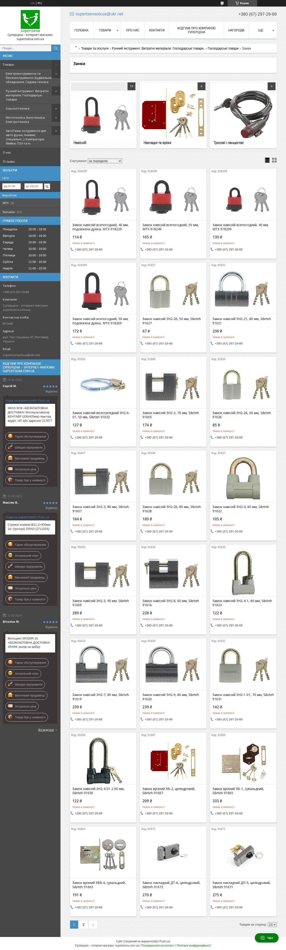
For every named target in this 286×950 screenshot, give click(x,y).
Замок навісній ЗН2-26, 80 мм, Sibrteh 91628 (171, 509)
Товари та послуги (94, 48)
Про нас (132, 30)
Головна (81, 30)
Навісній (80, 142)
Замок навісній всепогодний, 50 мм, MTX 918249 (170, 227)
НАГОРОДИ (236, 30)
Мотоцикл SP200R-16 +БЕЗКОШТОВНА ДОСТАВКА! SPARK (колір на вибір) (29, 643)
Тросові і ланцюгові (228, 142)
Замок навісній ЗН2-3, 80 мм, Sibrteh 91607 (100, 509)
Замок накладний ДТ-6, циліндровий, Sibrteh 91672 (171, 885)
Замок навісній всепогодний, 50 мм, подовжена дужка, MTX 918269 (100, 321)
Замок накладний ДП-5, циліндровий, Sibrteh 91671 (241, 885)
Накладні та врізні (157, 142)
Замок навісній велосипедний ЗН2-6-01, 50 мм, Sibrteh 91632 (101, 415)
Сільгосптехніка (17, 108)
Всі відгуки (46, 730)
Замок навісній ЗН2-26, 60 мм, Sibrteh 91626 (241, 415)
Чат (266, 938)
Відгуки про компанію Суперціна (196, 30)
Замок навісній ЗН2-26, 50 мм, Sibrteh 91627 (171, 321)
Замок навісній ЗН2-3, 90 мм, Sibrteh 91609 (100, 603)
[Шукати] (56, 48)
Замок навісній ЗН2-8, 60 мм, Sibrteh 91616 (170, 603)
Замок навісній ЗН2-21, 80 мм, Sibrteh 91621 (241, 321)
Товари (105, 30)
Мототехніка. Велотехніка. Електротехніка (25, 119)
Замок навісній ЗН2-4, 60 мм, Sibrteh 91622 (240, 509)
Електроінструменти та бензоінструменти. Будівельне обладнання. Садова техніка (29, 77)
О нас (7, 152)
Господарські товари (223, 48)
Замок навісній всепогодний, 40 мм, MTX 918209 (240, 227)
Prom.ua (164, 941)
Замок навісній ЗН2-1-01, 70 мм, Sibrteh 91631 (243, 697)
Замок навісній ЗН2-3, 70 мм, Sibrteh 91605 (170, 415)
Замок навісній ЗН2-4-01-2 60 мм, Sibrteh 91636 (98, 791)
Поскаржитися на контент (157, 945)
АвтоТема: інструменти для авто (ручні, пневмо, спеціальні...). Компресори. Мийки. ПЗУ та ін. (26, 137)
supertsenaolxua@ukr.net (21, 355)
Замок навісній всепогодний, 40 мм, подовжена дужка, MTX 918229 (100, 227)
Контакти (157, 30)
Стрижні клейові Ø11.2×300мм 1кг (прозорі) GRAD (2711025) (29, 527)
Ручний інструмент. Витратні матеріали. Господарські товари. (27, 95)
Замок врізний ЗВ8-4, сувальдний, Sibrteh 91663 (99, 885)
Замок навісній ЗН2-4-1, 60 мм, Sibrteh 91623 (242, 603)
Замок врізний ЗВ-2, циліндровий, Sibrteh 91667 (168, 791)
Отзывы (9, 161)
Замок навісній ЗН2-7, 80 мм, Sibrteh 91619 (100, 697)
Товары (8, 64)
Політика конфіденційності (194, 945)
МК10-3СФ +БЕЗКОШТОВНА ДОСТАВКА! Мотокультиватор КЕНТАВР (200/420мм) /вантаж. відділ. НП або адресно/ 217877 (30, 414)
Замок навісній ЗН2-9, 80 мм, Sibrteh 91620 (170, 697)
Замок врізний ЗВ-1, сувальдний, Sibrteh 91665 (238, 791)
